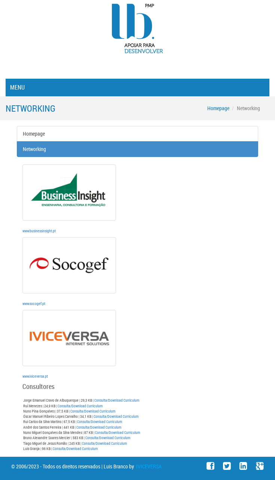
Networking (34, 149)
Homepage (218, 108)
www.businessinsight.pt (39, 230)
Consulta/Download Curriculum (116, 400)
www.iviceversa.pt (35, 376)
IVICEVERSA (148, 466)
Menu (17, 87)
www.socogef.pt (33, 303)
